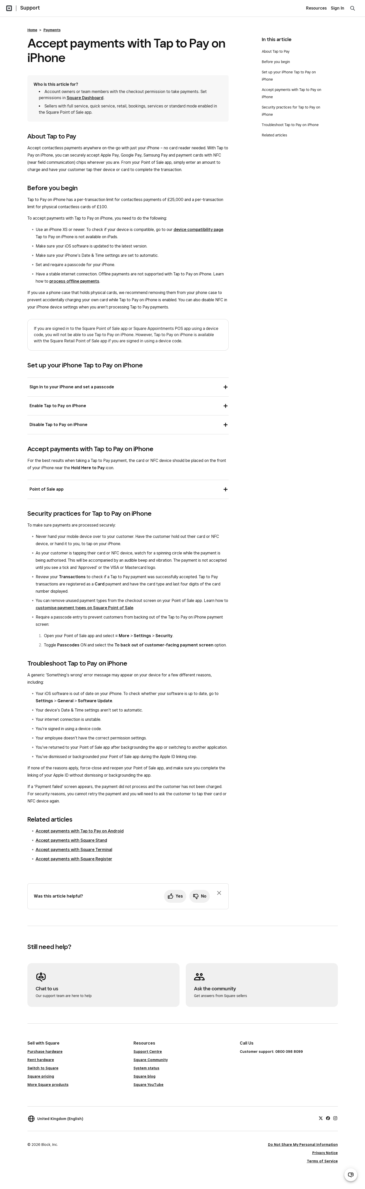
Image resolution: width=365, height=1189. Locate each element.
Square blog (144, 1076)
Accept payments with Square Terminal (74, 849)
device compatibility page (198, 229)
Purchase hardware (45, 1051)
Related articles (274, 135)
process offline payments (74, 281)
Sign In (337, 8)
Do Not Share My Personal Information (303, 1144)
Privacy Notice (325, 1153)
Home (32, 30)
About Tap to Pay (275, 51)
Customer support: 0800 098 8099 (271, 1051)
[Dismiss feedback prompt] (219, 893)
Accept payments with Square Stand (71, 840)
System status (146, 1068)
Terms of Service (322, 1161)
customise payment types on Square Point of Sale (84, 607)
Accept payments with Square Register (74, 858)
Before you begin (276, 62)
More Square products (48, 1085)
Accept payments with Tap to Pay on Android (80, 831)
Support (30, 8)
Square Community (150, 1060)
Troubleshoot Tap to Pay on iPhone (290, 125)
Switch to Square (42, 1068)
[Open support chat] (350, 1174)
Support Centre (147, 1051)
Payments (52, 30)
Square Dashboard (85, 97)
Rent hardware (40, 1060)
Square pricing (40, 1076)
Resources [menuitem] (316, 8)
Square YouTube (148, 1085)
